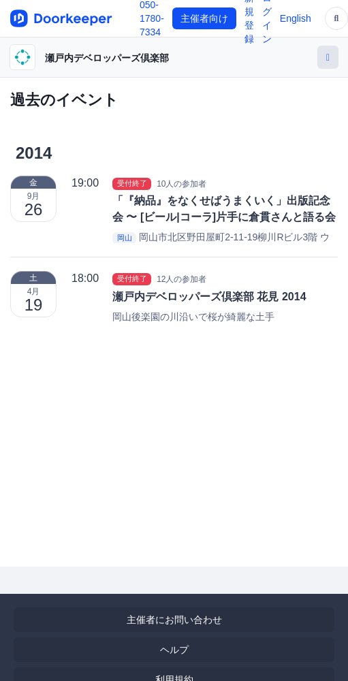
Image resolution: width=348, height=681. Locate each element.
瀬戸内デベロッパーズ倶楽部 (107, 57)
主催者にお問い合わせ (174, 619)
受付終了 (132, 183)
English (295, 18)
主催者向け (204, 18)
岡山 (124, 238)
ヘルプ (174, 649)
